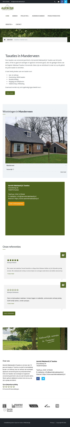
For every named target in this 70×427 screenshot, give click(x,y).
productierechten (54, 16)
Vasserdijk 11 (10, 169)
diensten (9, 24)
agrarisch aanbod (38, 16)
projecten (25, 16)
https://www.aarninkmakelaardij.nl (26, 198)
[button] (10, 274)
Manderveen (10, 165)
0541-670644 (6, 1)
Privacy (52, 422)
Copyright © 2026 (61, 422)
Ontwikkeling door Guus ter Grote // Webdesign (17, 422)
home (7, 16)
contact (19, 24)
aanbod (15, 16)
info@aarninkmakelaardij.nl (18, 1)
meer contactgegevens (16, 203)
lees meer (10, 93)
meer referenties (9, 313)
